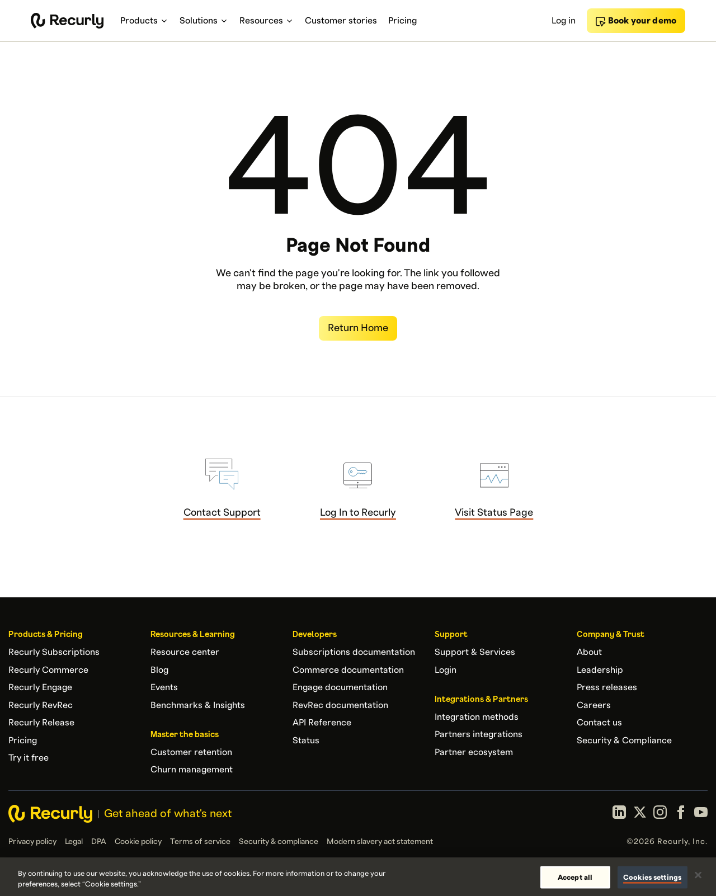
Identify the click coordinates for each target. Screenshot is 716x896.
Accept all (575, 877)
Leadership (600, 670)
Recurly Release (41, 722)
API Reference (322, 722)
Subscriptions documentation (354, 652)
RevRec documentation (340, 705)
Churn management (191, 769)
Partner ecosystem (474, 752)
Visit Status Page (494, 512)
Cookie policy (138, 842)
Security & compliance (278, 842)
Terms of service (200, 842)
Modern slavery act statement (380, 842)
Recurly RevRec (40, 705)
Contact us (599, 722)
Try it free (28, 757)
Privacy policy (32, 842)
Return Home (358, 328)
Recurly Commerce (48, 670)
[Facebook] (680, 813)
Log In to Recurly (358, 512)
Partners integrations (478, 734)
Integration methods (477, 717)
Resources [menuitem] (266, 20)
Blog (159, 670)
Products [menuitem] (144, 20)
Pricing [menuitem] (402, 20)
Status (306, 740)
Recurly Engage (40, 687)
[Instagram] (660, 813)
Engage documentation (340, 687)
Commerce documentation (348, 670)
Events (164, 687)
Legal (74, 842)
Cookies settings (652, 877)
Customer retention (191, 752)
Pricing (22, 740)
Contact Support (222, 512)
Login (445, 670)
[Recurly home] (67, 21)
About (589, 652)
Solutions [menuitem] (204, 20)
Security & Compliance (624, 740)
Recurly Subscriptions (54, 652)
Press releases (607, 687)
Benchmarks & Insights (197, 705)
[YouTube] (701, 813)
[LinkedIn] (619, 813)
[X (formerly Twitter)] (640, 813)
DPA (98, 842)
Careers (594, 705)
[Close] (698, 875)
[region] (358, 876)
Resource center (184, 652)
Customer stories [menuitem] (341, 20)
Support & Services (475, 652)
